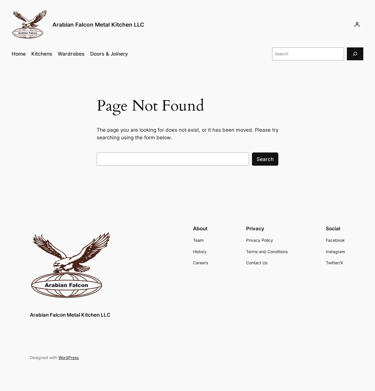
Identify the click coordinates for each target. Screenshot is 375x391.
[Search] (355, 53)
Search (265, 159)
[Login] (357, 24)
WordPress (68, 357)
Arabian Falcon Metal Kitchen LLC (98, 24)
